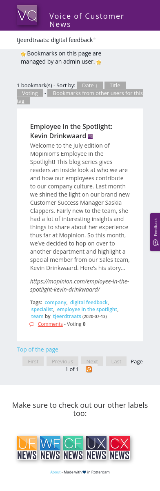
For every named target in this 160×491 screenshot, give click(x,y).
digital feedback (89, 302)
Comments (50, 324)
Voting (30, 93)
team (37, 316)
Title (115, 85)
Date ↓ (90, 85)
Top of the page (37, 349)
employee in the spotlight (87, 309)
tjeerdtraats (67, 316)
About (55, 472)
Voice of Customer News (86, 20)
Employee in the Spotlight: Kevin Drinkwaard (71, 131)
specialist (42, 309)
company (55, 302)
